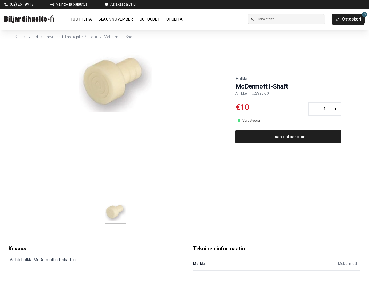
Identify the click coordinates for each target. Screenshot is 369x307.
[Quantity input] (324, 109)
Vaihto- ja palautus (72, 4)
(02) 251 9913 (21, 4)
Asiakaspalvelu (123, 4)
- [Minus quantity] (314, 108)
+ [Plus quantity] (335, 108)
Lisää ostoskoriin (288, 136)
